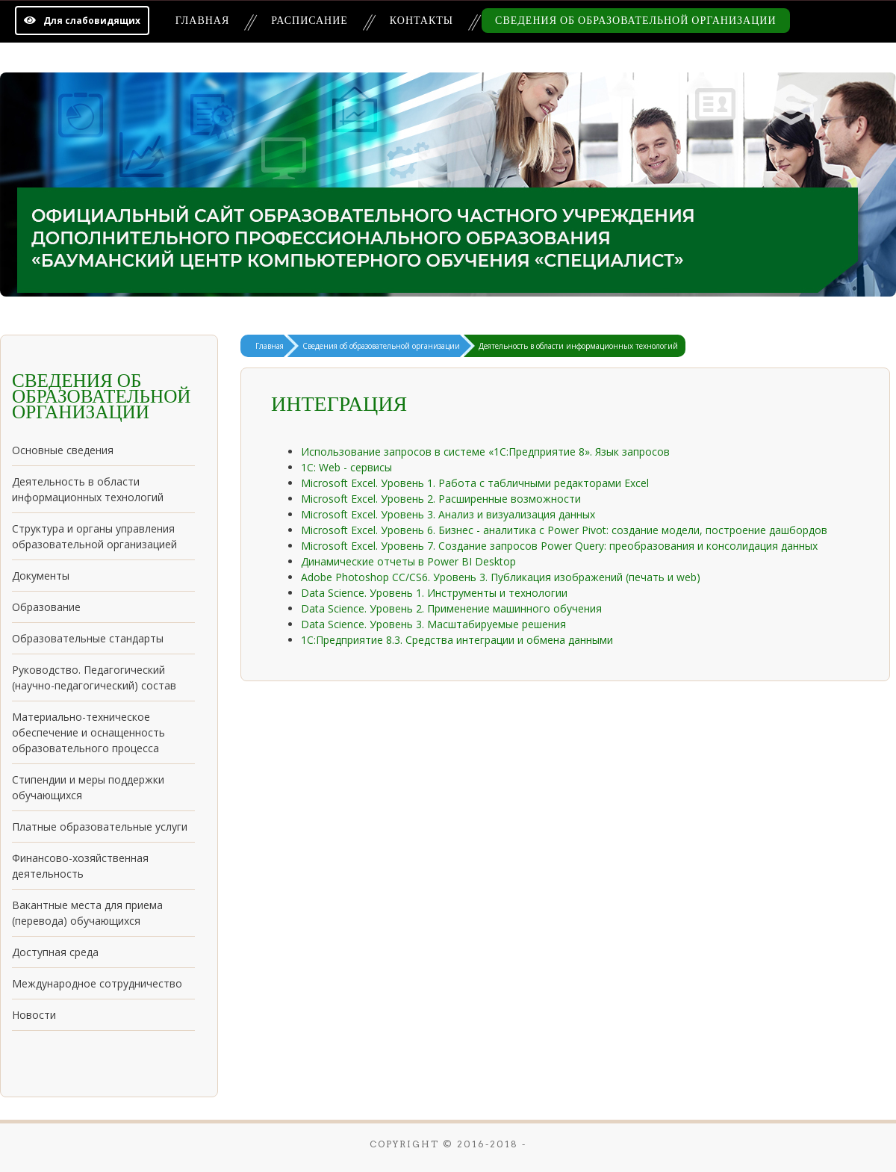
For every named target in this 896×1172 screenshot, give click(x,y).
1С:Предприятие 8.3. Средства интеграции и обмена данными (457, 640)
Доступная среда (55, 952)
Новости (34, 1015)
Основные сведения (62, 450)
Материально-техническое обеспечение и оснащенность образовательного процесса (88, 732)
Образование (46, 607)
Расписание (309, 20)
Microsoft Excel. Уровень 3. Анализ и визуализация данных (448, 514)
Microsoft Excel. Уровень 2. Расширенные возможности (441, 499)
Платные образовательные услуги (99, 826)
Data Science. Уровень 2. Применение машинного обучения (451, 608)
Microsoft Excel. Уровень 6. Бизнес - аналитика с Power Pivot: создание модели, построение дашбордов (564, 530)
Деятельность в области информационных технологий (578, 346)
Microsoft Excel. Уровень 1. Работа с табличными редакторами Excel (475, 483)
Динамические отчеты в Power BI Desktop (408, 561)
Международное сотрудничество (97, 983)
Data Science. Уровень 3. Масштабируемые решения (433, 624)
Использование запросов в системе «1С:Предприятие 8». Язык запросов (485, 451)
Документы (40, 575)
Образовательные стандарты (88, 638)
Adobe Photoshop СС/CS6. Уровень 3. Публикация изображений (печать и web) (500, 577)
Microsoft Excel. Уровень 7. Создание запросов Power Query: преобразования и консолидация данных (559, 546)
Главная (202, 20)
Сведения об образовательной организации (635, 20)
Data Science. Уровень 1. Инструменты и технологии (434, 593)
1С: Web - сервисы (346, 467)
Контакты (421, 20)
